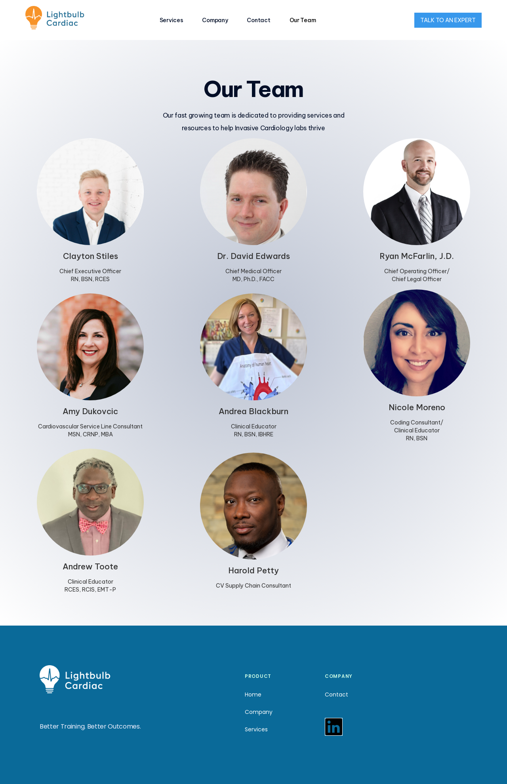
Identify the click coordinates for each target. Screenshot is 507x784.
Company (215, 20)
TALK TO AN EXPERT (448, 20)
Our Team (303, 20)
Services (171, 20)
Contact (258, 20)
